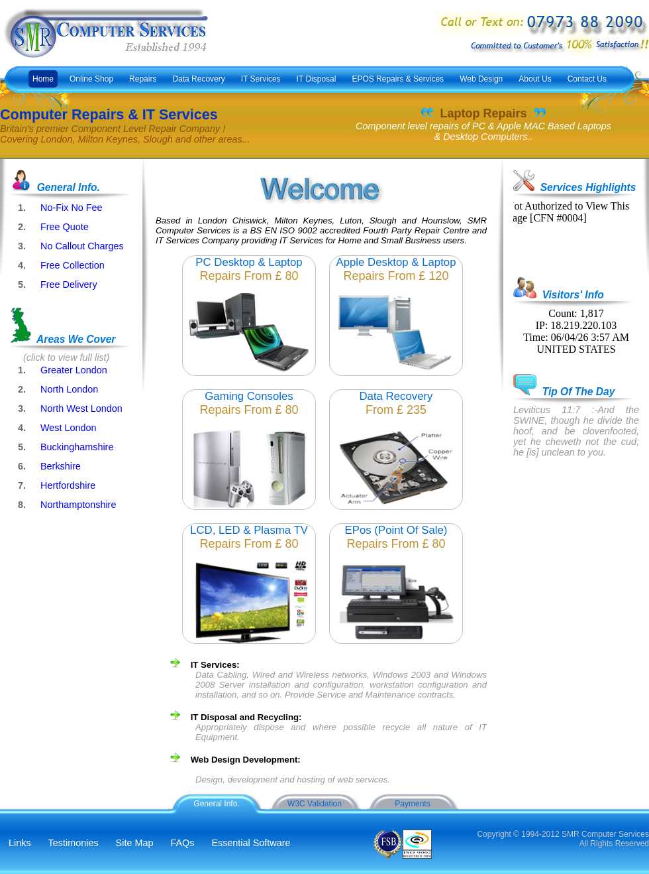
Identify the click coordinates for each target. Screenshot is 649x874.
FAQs (182, 843)
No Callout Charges (82, 246)
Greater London (73, 370)
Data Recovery (198, 79)
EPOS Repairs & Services (398, 79)
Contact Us (587, 79)
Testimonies (73, 843)
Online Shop (91, 79)
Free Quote (64, 226)
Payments (412, 803)
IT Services (261, 79)
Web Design (481, 79)
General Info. (216, 803)
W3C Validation (314, 803)
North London (69, 389)
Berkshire (60, 466)
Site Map (135, 843)
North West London (81, 408)
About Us (535, 79)
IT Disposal (316, 79)
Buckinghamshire (76, 447)
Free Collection (72, 265)
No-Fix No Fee (71, 207)
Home (43, 79)
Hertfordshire (67, 485)
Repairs (142, 79)
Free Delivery (68, 284)
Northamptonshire (78, 504)
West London (68, 427)
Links (20, 843)
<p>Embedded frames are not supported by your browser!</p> (569, 233)
